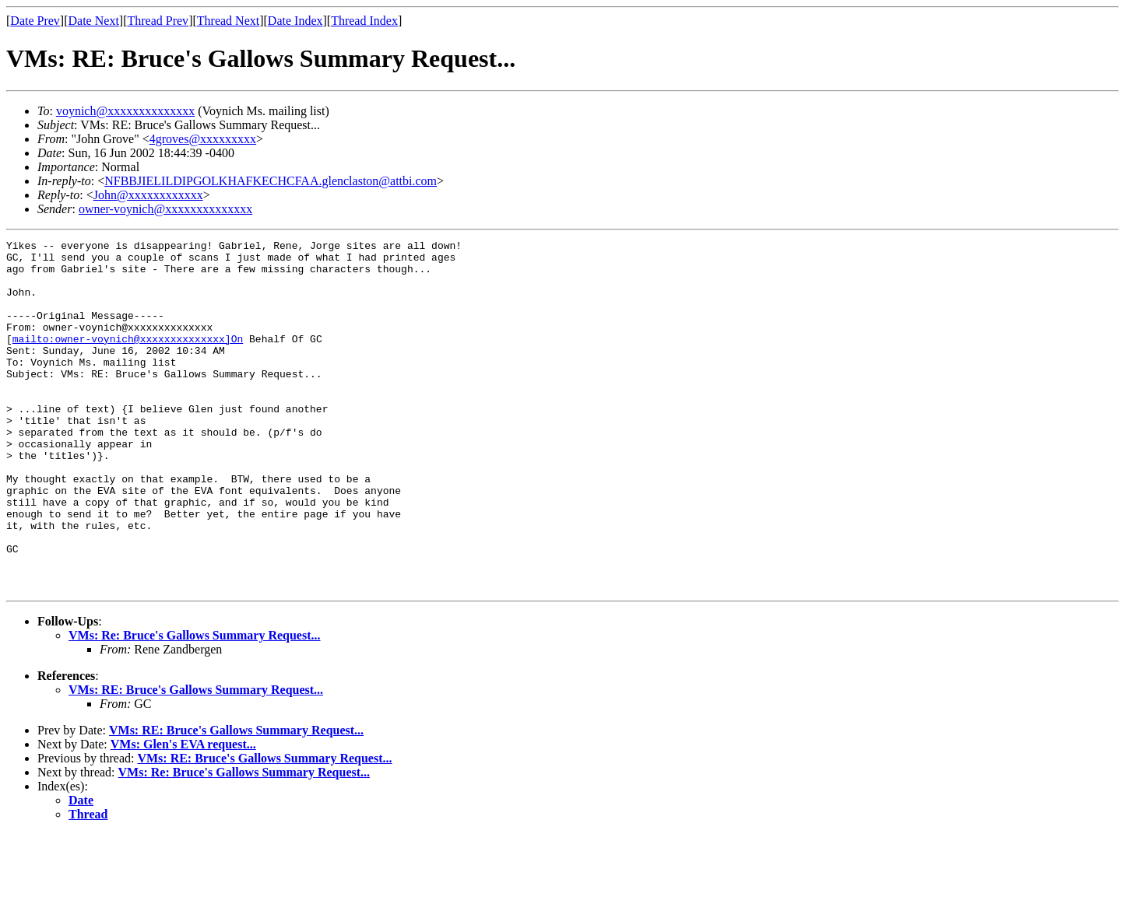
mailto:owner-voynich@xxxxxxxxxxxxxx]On (127, 359)
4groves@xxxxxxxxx (202, 138)
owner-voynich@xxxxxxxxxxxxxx (165, 208)
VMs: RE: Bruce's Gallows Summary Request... (196, 759)
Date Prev (35, 20)
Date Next (94, 20)
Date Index (295, 20)
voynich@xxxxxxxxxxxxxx (125, 110)
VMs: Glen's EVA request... (183, 814)
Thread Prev (157, 20)
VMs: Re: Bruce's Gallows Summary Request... (195, 705)
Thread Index (364, 20)
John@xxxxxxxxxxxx (148, 194)
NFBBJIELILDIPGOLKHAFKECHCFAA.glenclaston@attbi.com (270, 180)
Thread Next (228, 20)
